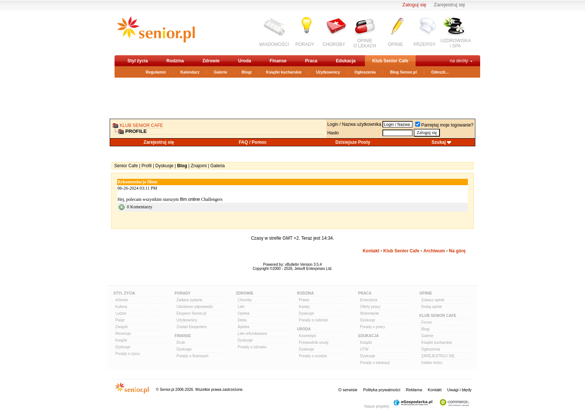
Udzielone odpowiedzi (194, 307)
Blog (182, 165)
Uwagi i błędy (459, 389)
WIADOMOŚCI (274, 44)
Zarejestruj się (449, 4)
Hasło (333, 133)
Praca (311, 60)
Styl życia (138, 60)
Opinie (425, 293)
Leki (241, 307)
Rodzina (175, 60)
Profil (146, 165)
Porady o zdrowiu (252, 347)
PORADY (305, 44)
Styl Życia (124, 293)
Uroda (244, 60)
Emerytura (368, 300)
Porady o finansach (192, 356)
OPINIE (395, 44)
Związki (121, 327)
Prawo (304, 300)
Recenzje (123, 333)
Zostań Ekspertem (191, 327)
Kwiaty (304, 307)
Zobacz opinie (432, 300)
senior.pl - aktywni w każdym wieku (156, 32)
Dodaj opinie (431, 307)
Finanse (278, 60)
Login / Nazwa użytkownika (354, 124)
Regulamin (156, 72)
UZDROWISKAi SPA (456, 43)
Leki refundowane (252, 333)
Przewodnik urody (313, 342)
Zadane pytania (189, 300)
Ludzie (120, 313)
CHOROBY (334, 44)
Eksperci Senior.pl (191, 313)
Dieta (242, 320)
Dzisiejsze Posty (352, 142)
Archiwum (434, 250)
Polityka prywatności (381, 389)
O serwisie (347, 389)
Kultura (121, 307)
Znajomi (199, 165)
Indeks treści (431, 363)
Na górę (457, 250)
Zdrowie (210, 60)
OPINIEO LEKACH (364, 43)
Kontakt (371, 250)
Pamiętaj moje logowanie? (444, 125)
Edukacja (346, 60)
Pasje (120, 320)
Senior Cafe (126, 165)
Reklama (414, 389)
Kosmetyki (307, 336)
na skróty (459, 60)
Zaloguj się (414, 4)
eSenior (121, 300)
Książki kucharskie (283, 72)
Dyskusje (164, 165)
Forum (426, 322)
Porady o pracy (372, 327)
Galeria (217, 165)
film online (190, 199)
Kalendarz (190, 72)
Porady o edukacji (375, 363)
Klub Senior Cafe (390, 60)
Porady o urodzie (313, 356)
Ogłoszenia (365, 72)
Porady (183, 293)
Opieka (244, 313)
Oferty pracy (370, 307)
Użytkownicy (328, 72)
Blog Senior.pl (403, 72)
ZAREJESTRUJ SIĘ (437, 356)
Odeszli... (440, 72)
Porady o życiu (127, 354)
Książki (121, 340)
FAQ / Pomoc (253, 142)
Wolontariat (369, 313)
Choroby (245, 300)
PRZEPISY (424, 44)
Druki (180, 342)
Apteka (243, 327)
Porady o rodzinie (313, 320)
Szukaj (439, 142)
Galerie (220, 72)
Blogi (247, 72)
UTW (364, 349)
